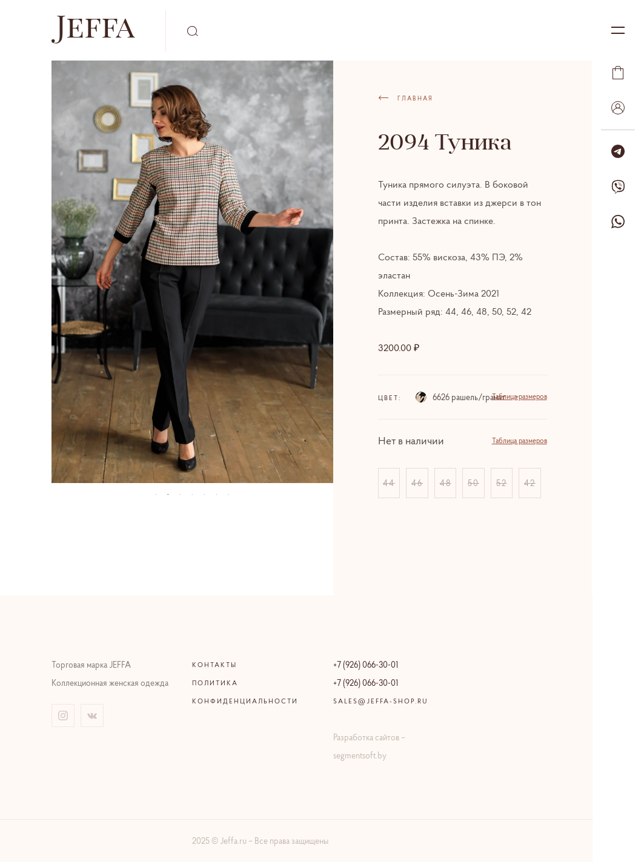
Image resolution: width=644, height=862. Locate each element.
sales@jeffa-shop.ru (380, 701)
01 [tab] (156, 495)
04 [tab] (192, 495)
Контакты (214, 664)
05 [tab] (204, 495)
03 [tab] (180, 495)
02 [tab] (168, 495)
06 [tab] (216, 495)
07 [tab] (228, 495)
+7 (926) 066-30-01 (365, 664)
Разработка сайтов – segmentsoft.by (369, 746)
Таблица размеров (519, 396)
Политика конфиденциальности (245, 692)
